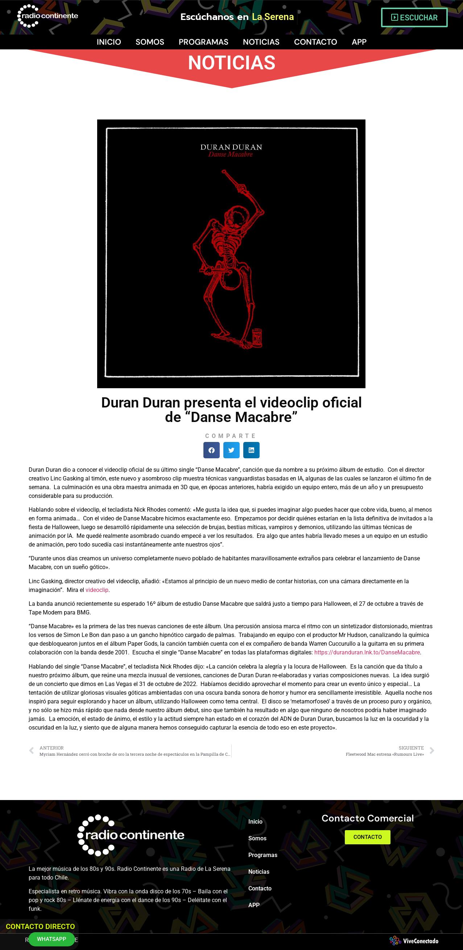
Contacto (315, 42)
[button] (211, 450)
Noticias (261, 42)
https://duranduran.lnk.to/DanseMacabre (367, 652)
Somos (150, 42)
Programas (203, 42)
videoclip (97, 589)
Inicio (109, 42)
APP (359, 42)
